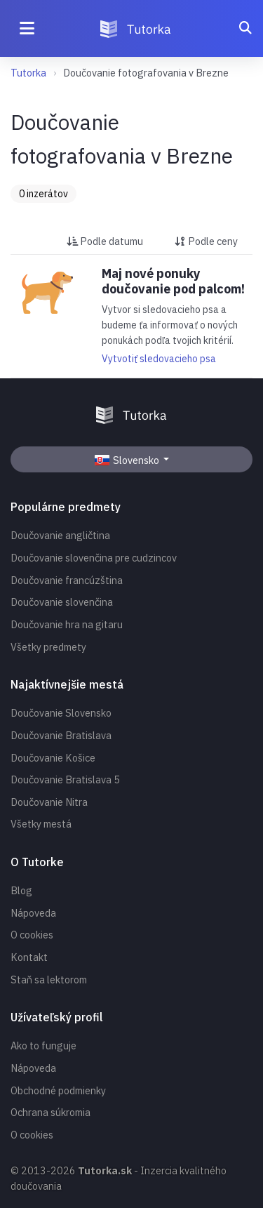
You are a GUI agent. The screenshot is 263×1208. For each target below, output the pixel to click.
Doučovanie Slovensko (61, 712)
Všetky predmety (48, 646)
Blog (21, 890)
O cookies (32, 934)
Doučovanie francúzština (67, 580)
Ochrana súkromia (50, 1112)
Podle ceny (206, 241)
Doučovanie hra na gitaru (67, 624)
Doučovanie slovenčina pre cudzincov (94, 557)
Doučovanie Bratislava (61, 735)
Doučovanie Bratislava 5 (65, 779)
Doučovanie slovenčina (62, 602)
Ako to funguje (43, 1045)
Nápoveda (33, 913)
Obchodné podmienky (58, 1090)
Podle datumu (105, 241)
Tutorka (28, 72)
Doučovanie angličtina (60, 535)
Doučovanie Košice (53, 757)
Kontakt (29, 957)
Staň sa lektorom (49, 979)
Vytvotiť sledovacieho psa (159, 358)
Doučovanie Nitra (49, 802)
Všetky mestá (41, 823)
